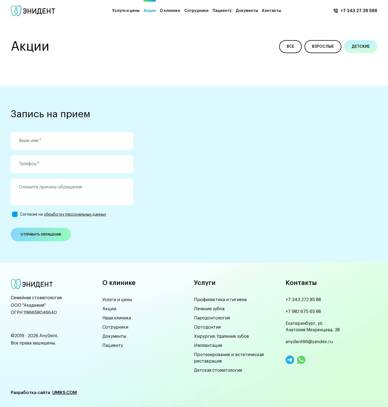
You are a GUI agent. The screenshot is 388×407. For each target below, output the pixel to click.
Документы (247, 11)
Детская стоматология (218, 370)
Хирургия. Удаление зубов (221, 336)
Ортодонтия (207, 327)
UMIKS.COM (64, 393)
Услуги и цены (126, 11)
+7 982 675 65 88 (303, 311)
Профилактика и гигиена (220, 300)
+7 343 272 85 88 (303, 300)
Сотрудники (196, 11)
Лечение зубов (209, 309)
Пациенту (222, 11)
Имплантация (208, 345)
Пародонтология (212, 318)
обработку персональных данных (75, 214)
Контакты (271, 11)
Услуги (205, 283)
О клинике (170, 11)
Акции (150, 11)
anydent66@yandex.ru (309, 342)
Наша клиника (116, 318)
